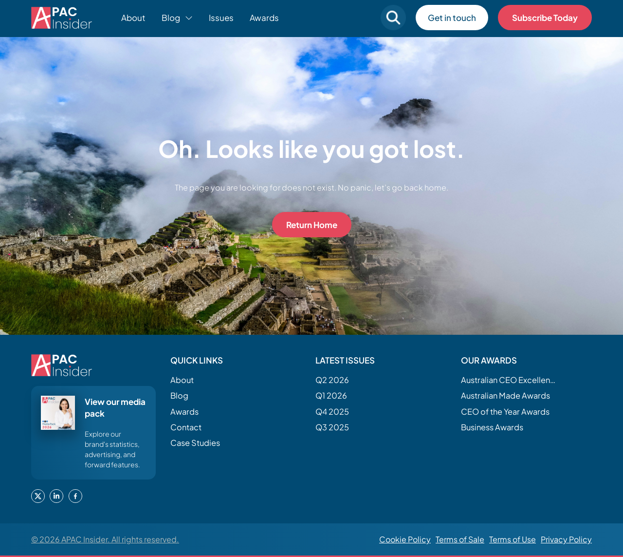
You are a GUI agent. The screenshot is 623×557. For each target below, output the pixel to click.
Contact (186, 427)
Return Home (311, 224)
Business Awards (492, 427)
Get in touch (452, 17)
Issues (221, 17)
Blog (179, 395)
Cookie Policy (405, 539)
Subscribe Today (545, 17)
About (133, 17)
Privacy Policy (566, 539)
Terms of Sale (460, 539)
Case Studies (195, 443)
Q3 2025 (332, 427)
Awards (264, 17)
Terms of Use (512, 539)
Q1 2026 (331, 395)
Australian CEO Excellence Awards (509, 380)
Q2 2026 (332, 380)
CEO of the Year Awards (505, 411)
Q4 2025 (332, 411)
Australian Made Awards (505, 395)
